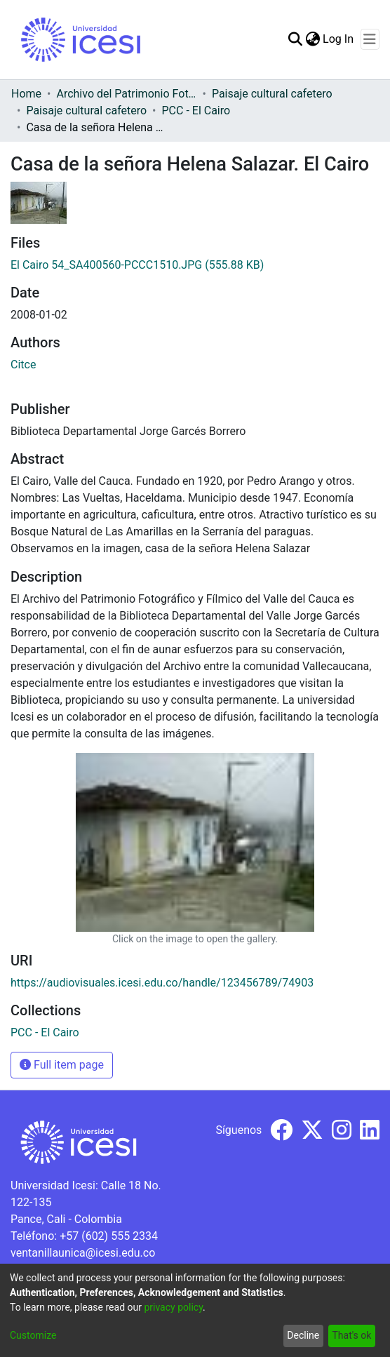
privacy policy (173, 1307)
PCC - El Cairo (196, 110)
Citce (23, 364)
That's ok (351, 1335)
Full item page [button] (62, 1064)
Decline (303, 1335)
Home (26, 93)
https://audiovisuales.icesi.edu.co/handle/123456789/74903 (162, 982)
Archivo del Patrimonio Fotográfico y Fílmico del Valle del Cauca (126, 93)
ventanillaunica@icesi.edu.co (83, 1252)
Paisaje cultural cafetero (272, 93)
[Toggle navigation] (370, 39)
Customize (33, 1335)
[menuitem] (312, 39)
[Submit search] (295, 39)
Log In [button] (339, 39)
